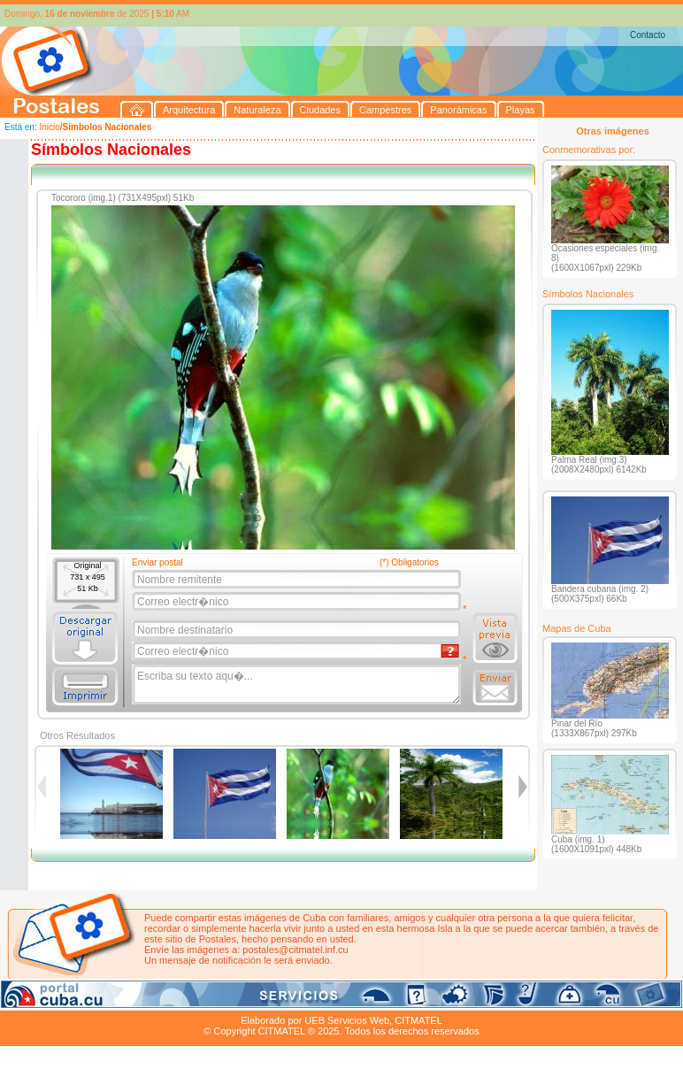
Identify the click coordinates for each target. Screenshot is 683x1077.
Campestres (221, 1000)
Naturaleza (114, 1000)
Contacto (647, 35)
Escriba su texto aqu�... (297, 685)
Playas (334, 1000)
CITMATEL (418, 1020)
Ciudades (166, 1000)
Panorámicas (284, 1000)
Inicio (49, 127)
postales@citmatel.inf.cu (295, 949)
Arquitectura (56, 1000)
